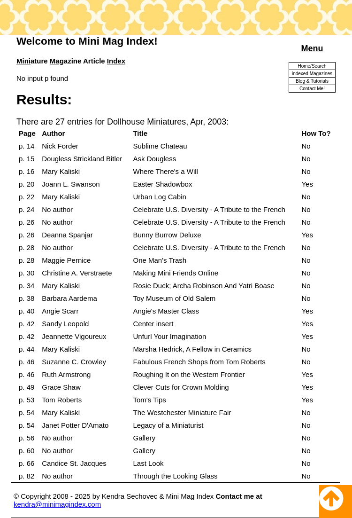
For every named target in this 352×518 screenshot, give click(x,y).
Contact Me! (312, 88)
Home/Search (312, 66)
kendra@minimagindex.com (57, 504)
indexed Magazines (312, 73)
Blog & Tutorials (312, 81)
